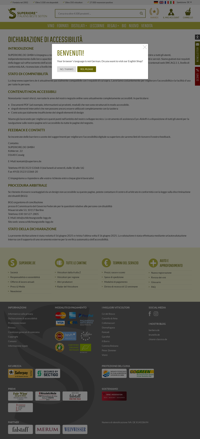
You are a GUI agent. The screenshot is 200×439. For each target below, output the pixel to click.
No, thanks (66, 69)
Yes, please (86, 69)
